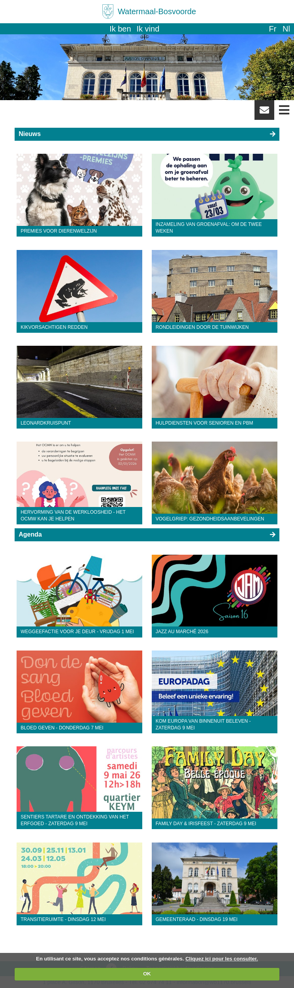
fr (272, 28)
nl (286, 28)
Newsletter (264, 113)
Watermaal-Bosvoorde (157, 11)
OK (147, 974)
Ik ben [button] (120, 28)
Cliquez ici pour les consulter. (221, 959)
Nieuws (30, 133)
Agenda (30, 534)
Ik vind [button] (148, 28)
